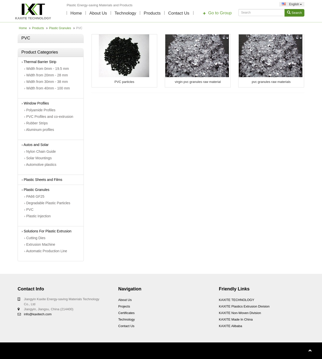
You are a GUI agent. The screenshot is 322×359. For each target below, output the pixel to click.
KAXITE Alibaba (230, 326)
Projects (124, 306)
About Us (98, 13)
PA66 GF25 (34, 196)
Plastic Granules (60, 28)
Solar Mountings (38, 158)
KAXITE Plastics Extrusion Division (244, 306)
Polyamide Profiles (39, 110)
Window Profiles (35, 103)
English (292, 4)
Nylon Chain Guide (40, 151)
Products (152, 13)
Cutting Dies (35, 238)
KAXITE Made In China (236, 319)
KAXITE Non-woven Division (240, 313)
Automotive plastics (40, 165)
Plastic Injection (37, 216)
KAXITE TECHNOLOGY (236, 300)
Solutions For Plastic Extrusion (46, 231)
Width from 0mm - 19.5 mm (46, 69)
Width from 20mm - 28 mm (46, 75)
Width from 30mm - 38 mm (46, 82)
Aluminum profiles (39, 130)
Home (76, 13)
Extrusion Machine (39, 244)
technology (125, 13)
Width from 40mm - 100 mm (47, 88)
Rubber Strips (36, 123)
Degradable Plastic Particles (47, 203)
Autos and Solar (35, 145)
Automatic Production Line (45, 251)
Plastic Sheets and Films (42, 180)
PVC (28, 210)
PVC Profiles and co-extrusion (48, 117)
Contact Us (178, 13)
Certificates (126, 313)
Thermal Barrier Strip (39, 62)
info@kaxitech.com (38, 314)
